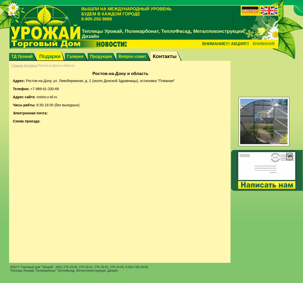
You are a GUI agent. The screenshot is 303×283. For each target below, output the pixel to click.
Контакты (30, 65)
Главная (17, 65)
